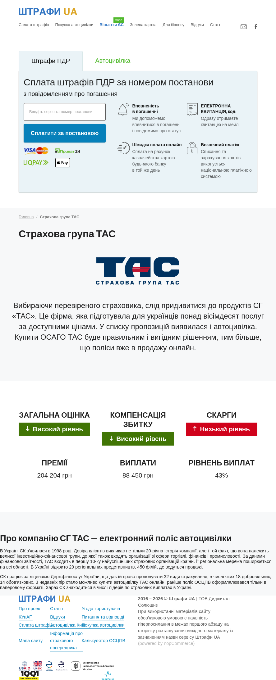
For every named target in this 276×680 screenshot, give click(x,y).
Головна (26, 217)
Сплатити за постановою (65, 133)
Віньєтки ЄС (111, 24)
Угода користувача (101, 608)
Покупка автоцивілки (74, 24)
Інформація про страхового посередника (66, 640)
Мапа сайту (31, 640)
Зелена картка (143, 24)
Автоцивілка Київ (67, 625)
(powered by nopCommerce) (166, 643)
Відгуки (197, 24)
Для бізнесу (174, 24)
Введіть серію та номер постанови (61, 111)
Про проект (30, 608)
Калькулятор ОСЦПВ (103, 640)
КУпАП (26, 616)
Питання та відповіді (103, 616)
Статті (215, 24)
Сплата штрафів (34, 24)
